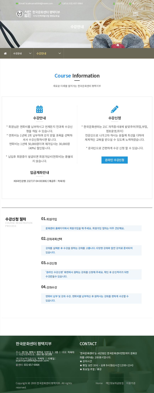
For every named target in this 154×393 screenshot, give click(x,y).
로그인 (133, 3)
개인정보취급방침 (114, 383)
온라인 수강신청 (114, 160)
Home (99, 383)
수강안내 (17, 53)
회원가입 (118, 3)
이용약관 (130, 383)
